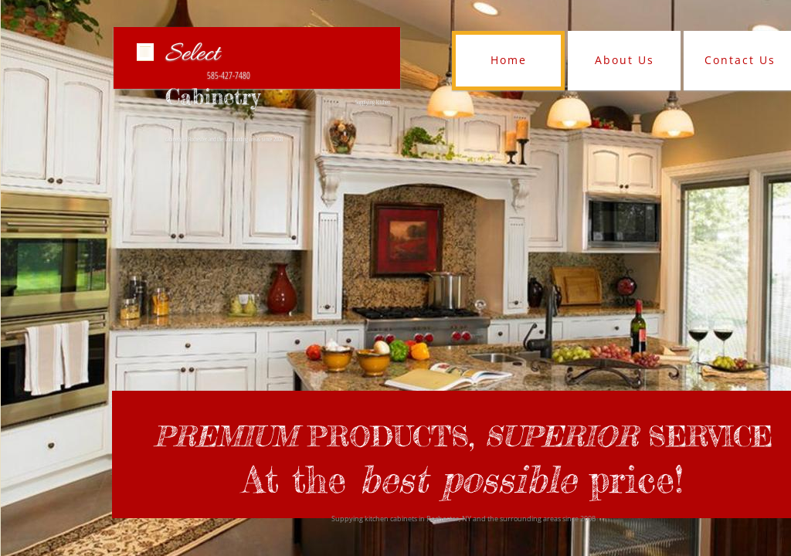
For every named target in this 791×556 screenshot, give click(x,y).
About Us (624, 60)
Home (509, 60)
